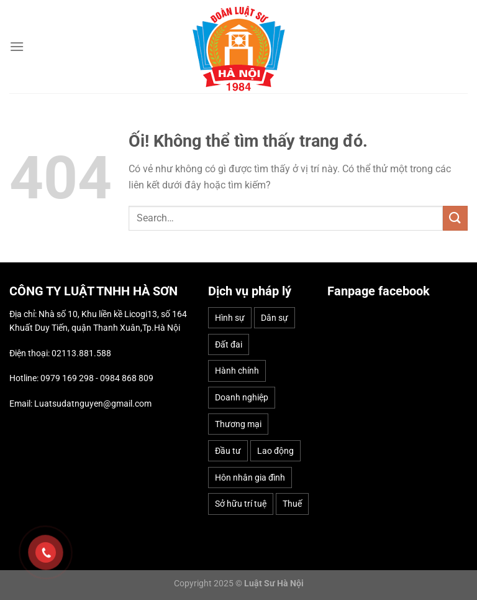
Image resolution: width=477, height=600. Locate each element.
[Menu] (16, 46)
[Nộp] (455, 218)
